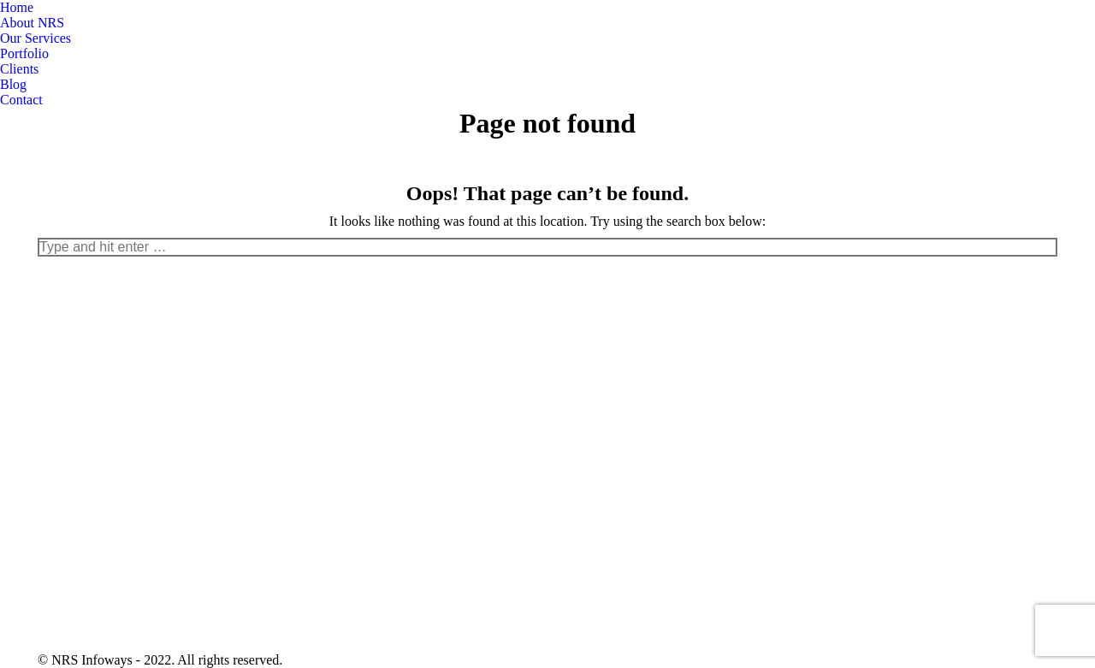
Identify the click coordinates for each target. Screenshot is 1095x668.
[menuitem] (16, 7)
